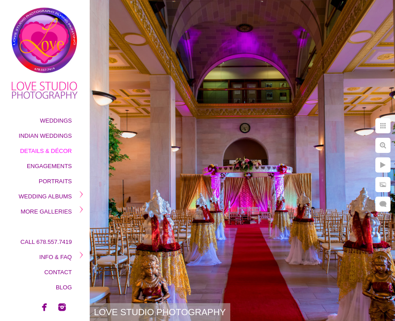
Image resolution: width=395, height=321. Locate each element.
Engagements (49, 166)
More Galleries (46, 211)
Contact (58, 272)
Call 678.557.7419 (46, 242)
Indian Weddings (45, 135)
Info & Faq (55, 257)
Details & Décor (46, 151)
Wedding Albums (45, 196)
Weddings (56, 120)
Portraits (55, 181)
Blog (64, 287)
